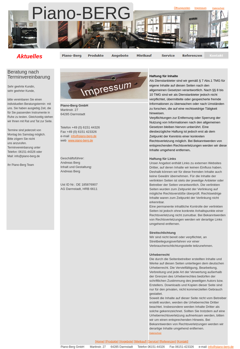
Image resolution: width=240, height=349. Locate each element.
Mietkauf (140, 341)
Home (100, 341)
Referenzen (167, 341)
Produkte (112, 341)
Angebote (126, 341)
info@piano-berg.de (84, 136)
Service (153, 341)
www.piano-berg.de (80, 140)
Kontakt (182, 341)
